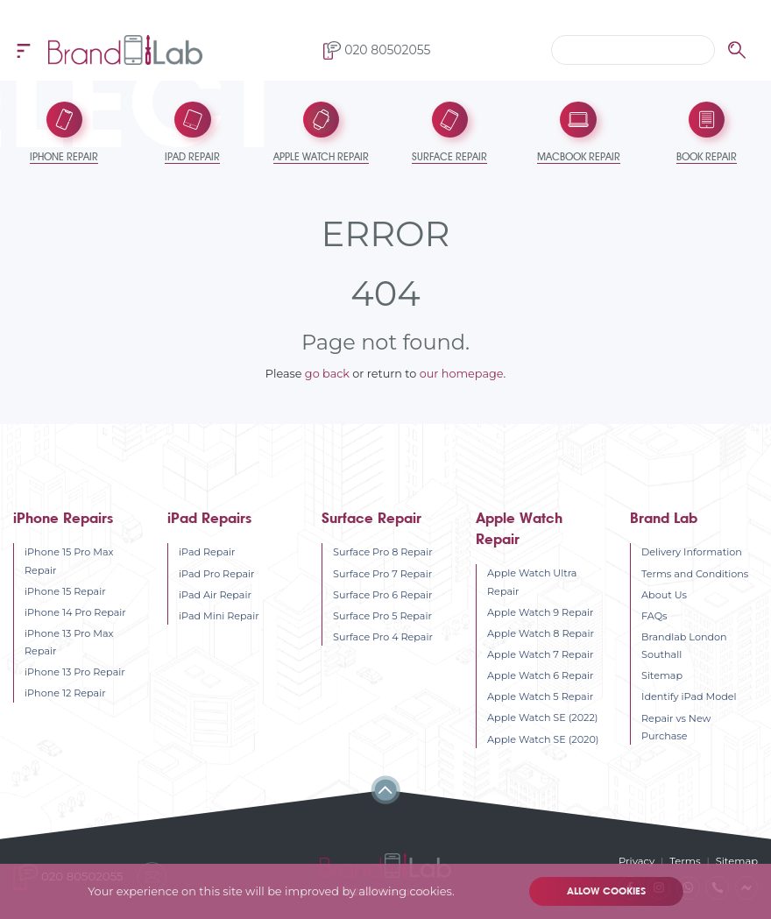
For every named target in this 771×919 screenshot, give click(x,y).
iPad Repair (207, 550)
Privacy (638, 860)
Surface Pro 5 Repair (382, 614)
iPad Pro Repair (217, 572)
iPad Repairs (209, 516)
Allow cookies (605, 891)
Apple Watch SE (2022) (542, 716)
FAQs (654, 614)
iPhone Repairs (63, 516)
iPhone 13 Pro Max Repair (69, 640)
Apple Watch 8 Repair (540, 632)
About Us (664, 593)
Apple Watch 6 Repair (540, 674)
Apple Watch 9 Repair (540, 610)
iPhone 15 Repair (65, 589)
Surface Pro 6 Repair (382, 593)
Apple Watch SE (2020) (542, 738)
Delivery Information (691, 550)
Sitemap (662, 674)
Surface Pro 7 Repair (382, 572)
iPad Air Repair (215, 593)
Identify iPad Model (689, 695)
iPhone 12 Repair (65, 691)
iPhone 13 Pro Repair (75, 670)
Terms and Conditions (694, 572)
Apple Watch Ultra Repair (531, 580)
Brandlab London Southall (684, 644)
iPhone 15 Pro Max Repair (69, 559)
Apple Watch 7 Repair (540, 653)
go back (327, 371)
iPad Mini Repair (219, 614)
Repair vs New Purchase (676, 725)
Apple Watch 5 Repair (540, 695)
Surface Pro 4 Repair (383, 635)
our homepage (462, 371)
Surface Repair (371, 516)
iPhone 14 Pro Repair (75, 610)
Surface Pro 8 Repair (383, 550)
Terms (687, 860)
